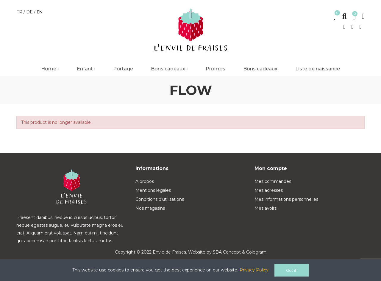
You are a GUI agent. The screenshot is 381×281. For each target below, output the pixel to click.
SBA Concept (227, 252)
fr (20, 12)
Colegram (256, 252)
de (30, 12)
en (40, 12)
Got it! (291, 270)
